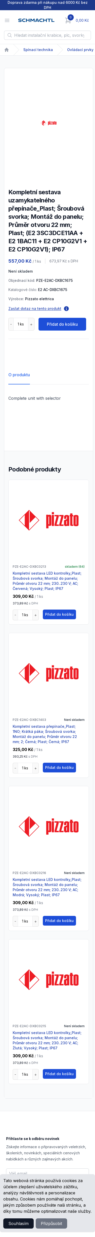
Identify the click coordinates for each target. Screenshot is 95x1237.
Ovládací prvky (80, 49)
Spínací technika (38, 49)
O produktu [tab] (19, 374)
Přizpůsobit (51, 1223)
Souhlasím (18, 1223)
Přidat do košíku (62, 324)
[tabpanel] (48, 123)
